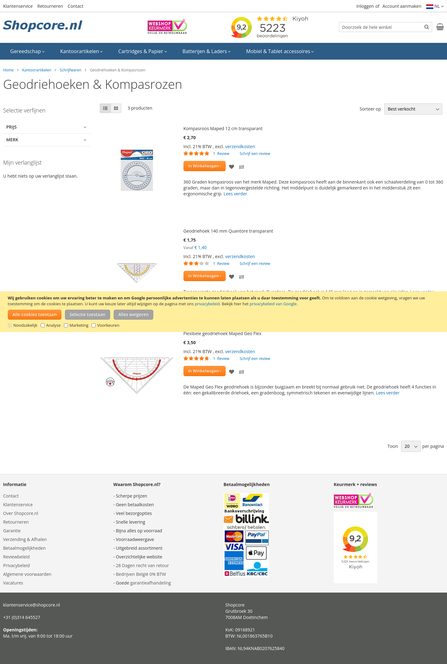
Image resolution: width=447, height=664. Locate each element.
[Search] (426, 26)
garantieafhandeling (150, 583)
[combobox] (385, 27)
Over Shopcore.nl (20, 513)
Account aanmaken (401, 6)
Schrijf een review (255, 153)
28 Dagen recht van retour (142, 565)
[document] (224, 311)
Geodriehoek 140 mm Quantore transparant (228, 231)
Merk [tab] (12, 140)
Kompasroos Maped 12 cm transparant (223, 128)
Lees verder (235, 194)
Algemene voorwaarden (27, 574)
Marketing (79, 325)
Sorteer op (370, 109)
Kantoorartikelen (36, 70)
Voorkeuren (108, 325)
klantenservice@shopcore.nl (31, 605)
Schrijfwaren (70, 70)
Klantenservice (18, 6)
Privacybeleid (16, 565)
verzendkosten (240, 146)
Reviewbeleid (16, 557)
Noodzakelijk (25, 325)
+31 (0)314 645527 (21, 617)
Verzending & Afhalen (25, 539)
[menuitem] (27, 51)
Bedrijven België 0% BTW (141, 574)
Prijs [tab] (11, 127)
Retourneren (50, 6)
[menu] (223, 51)
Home (8, 70)
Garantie (11, 531)
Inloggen (365, 6)
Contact (75, 6)
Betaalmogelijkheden (24, 548)
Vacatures (13, 583)
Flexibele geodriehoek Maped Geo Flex (222, 333)
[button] (435, 6)
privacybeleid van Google (273, 304)
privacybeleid (207, 304)
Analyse (53, 325)
